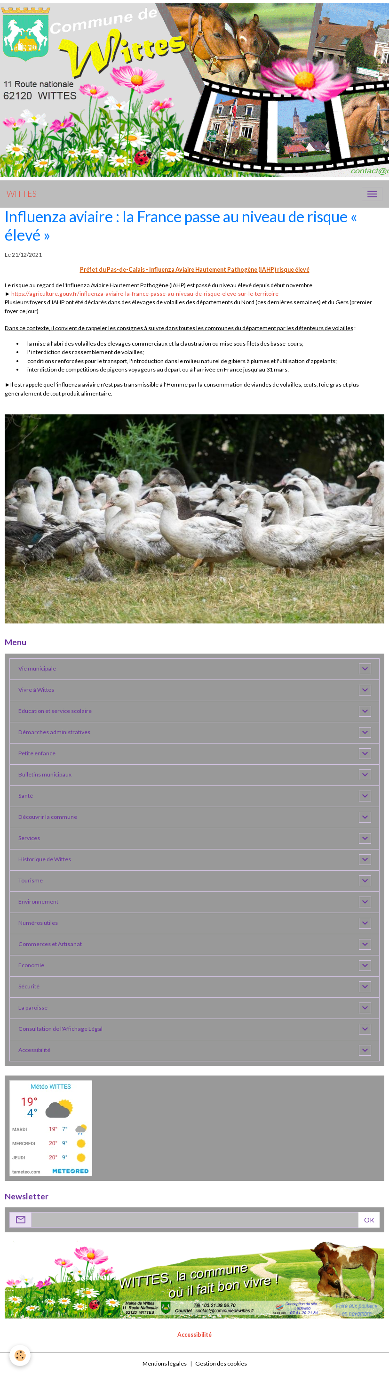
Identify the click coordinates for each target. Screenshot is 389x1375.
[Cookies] (20, 1355)
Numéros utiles (38, 922)
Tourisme (30, 880)
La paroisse (33, 1007)
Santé (25, 795)
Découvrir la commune (47, 816)
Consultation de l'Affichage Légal (60, 1028)
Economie (31, 965)
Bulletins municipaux (44, 774)
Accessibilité (34, 1049)
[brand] (22, 194)
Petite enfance (37, 753)
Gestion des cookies (221, 1363)
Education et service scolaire (55, 710)
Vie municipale (37, 668)
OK (369, 1220)
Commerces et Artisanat (50, 943)
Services (29, 837)
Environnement (38, 901)
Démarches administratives (54, 732)
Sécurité (29, 986)
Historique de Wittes (44, 859)
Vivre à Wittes (36, 689)
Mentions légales (165, 1363)
